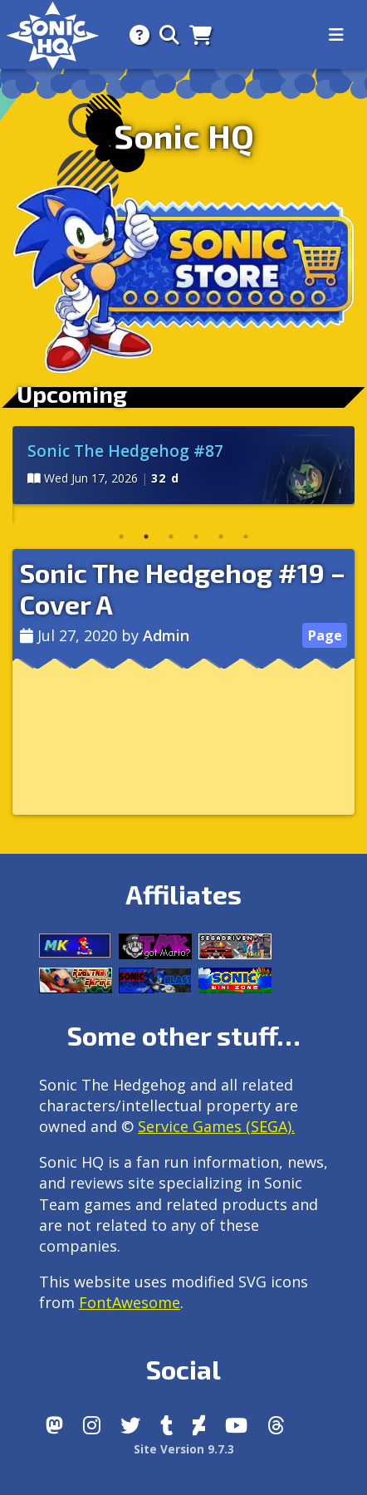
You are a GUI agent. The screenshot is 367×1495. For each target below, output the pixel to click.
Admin (166, 635)
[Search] (164, 34)
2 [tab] (146, 536)
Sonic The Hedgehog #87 (125, 450)
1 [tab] (121, 536)
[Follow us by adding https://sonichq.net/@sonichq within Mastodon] (54, 1425)
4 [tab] (196, 536)
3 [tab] (171, 536)
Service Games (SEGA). (216, 1126)
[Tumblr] (166, 1425)
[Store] (195, 34)
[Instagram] (91, 1425)
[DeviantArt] (199, 1425)
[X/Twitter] (130, 1425)
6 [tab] (245, 536)
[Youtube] (236, 1425)
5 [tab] (221, 536)
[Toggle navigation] (336, 34)
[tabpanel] (183, 465)
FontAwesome (129, 1302)
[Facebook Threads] (276, 1425)
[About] (134, 34)
